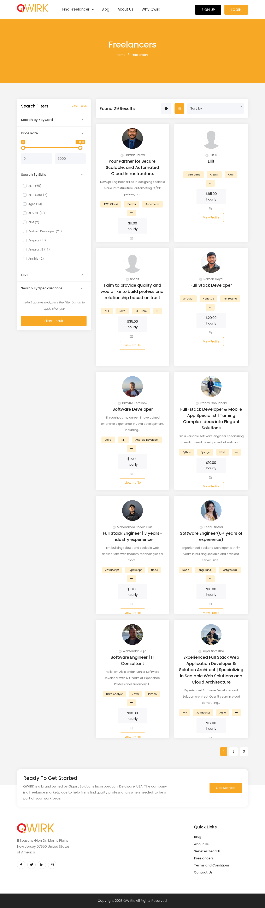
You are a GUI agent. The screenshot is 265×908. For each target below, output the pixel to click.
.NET (106, 311)
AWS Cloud (111, 204)
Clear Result (79, 105)
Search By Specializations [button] (41, 288)
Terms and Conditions (212, 865)
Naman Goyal (211, 279)
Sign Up (208, 9)
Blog (105, 9)
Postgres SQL (230, 570)
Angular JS (205, 570)
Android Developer (146, 439)
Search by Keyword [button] (37, 119)
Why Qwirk (151, 9)
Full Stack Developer (211, 285)
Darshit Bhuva (132, 155)
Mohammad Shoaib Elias (132, 527)
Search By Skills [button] (33, 174)
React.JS (208, 298)
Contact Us (203, 872)
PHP (185, 712)
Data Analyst (114, 694)
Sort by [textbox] (196, 108)
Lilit (211, 161)
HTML (222, 452)
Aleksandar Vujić (132, 651)
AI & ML (214, 174)
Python (187, 452)
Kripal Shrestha (211, 651)
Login (236, 9)
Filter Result (53, 321)
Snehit (132, 279)
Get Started (225, 787)
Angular (188, 298)
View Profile (211, 217)
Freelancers (140, 55)
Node (154, 570)
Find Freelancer (77, 9)
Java (122, 311)
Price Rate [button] (29, 133)
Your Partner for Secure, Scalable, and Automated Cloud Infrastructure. (132, 167)
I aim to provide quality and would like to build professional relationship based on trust (133, 291)
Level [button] (25, 274)
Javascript (112, 570)
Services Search (207, 851)
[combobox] (215, 108)
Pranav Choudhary (211, 403)
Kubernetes (152, 204)
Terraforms (193, 174)
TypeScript (135, 570)
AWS (231, 174)
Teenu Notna (211, 527)
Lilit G (211, 155)
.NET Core (141, 311)
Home (121, 55)
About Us (125, 9)
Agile (222, 712)
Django (205, 452)
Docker (132, 204)
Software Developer (132, 409)
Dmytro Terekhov (132, 403)
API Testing (230, 298)
